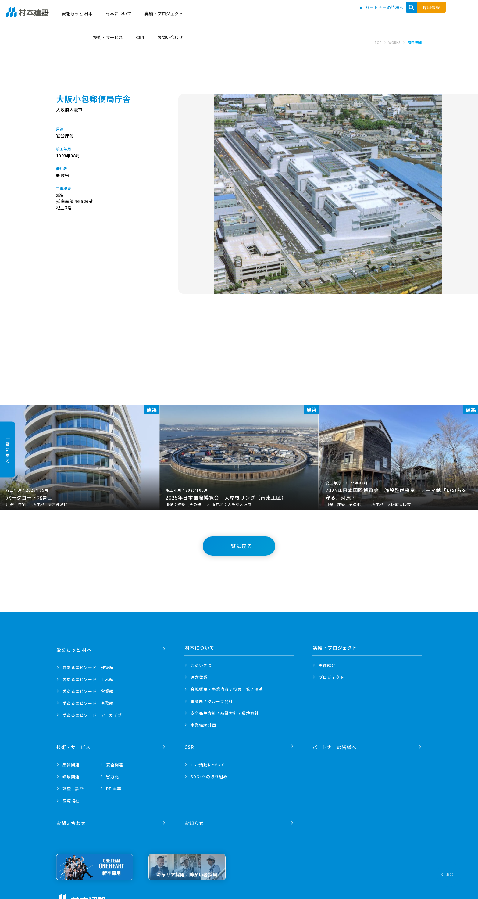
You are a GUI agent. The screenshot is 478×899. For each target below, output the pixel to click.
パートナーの (335, 745)
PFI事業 (113, 786)
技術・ (74, 745)
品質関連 (71, 762)
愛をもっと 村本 (239, 16)
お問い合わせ (436, 16)
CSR (405, 16)
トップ (204, 16)
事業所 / (212, 701)
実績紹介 (327, 665)
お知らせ (195, 818)
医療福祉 (71, 798)
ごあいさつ (201, 665)
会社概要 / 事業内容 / (227, 689)
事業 (203, 725)
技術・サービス (373, 16)
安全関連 (114, 762)
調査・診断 (73, 786)
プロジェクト (331, 677)
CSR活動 (208, 762)
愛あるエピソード (88, 665)
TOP (377, 42)
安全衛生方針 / (225, 713)
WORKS (394, 42)
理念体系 (199, 677)
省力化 (112, 774)
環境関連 (71, 774)
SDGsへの (209, 774)
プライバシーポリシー (135, 896)
